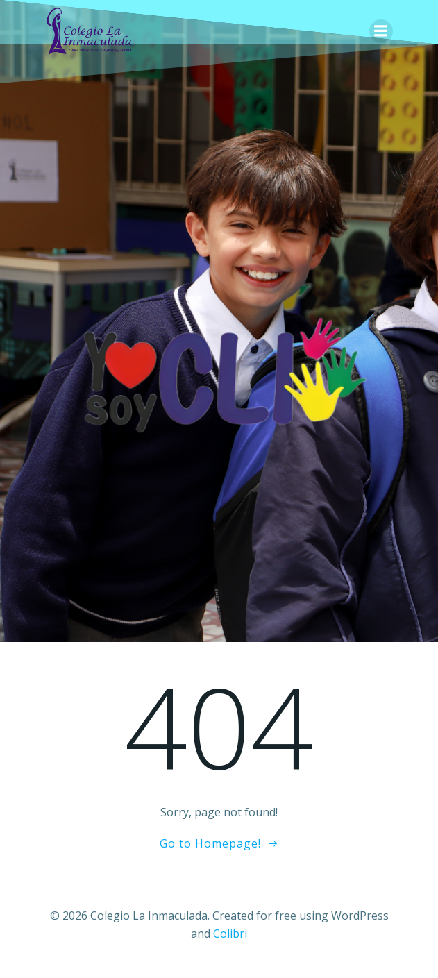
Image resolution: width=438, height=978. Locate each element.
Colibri (230, 933)
